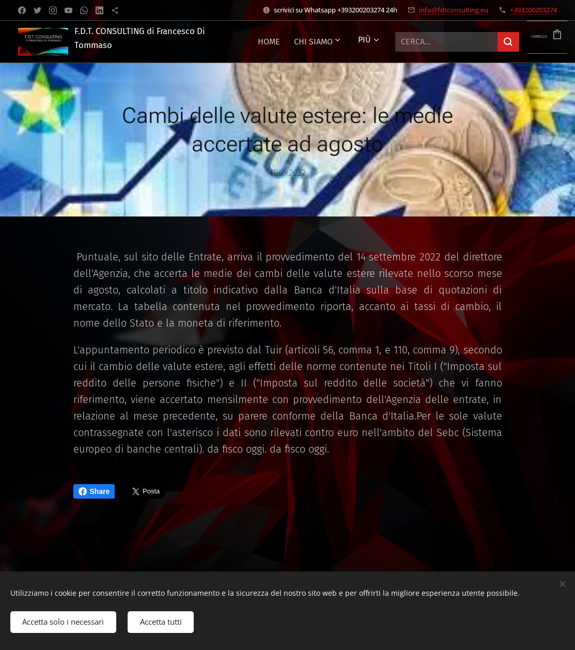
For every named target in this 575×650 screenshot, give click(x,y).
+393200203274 (533, 9)
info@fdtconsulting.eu (453, 9)
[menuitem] (331, 42)
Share (94, 491)
